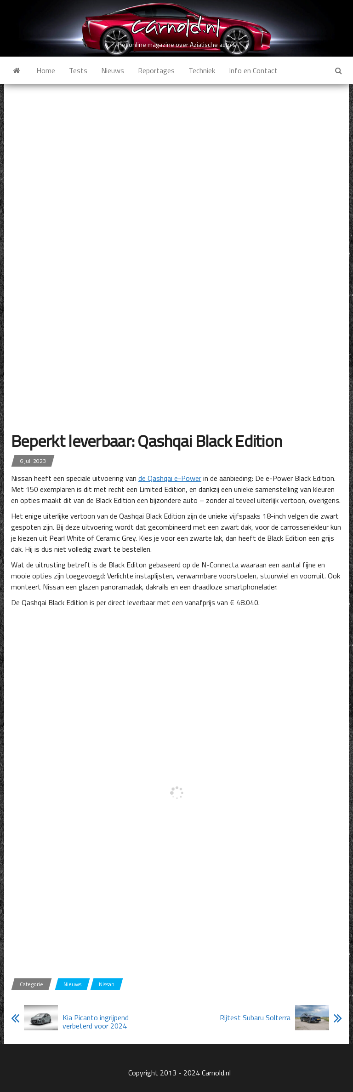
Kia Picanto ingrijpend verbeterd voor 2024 (96, 1021)
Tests (78, 70)
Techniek (201, 70)
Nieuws (112, 70)
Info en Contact (253, 70)
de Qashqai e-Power (169, 478)
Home (45, 70)
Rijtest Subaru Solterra (255, 1017)
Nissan (106, 984)
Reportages (156, 70)
